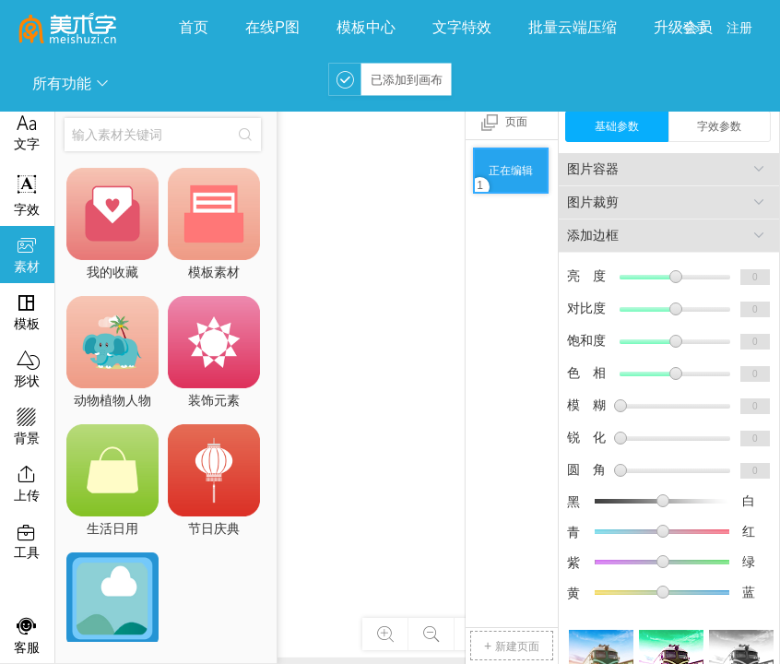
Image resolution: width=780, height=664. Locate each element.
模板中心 (366, 27)
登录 (695, 27)
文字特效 (461, 27)
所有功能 (71, 83)
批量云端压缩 (572, 27)
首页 (193, 27)
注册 (739, 27)
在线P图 (272, 27)
